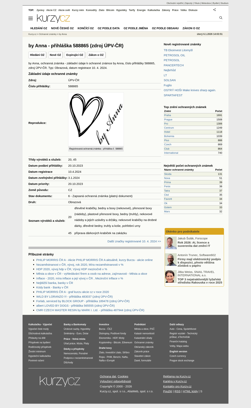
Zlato (102, 10)
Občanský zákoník (144, 347)
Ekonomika (105, 338)
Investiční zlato (113, 352)
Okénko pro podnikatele (182, 231)
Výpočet (47, 324)
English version (178, 351)
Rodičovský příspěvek (39, 347)
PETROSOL (172, 60)
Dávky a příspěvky (74, 349)
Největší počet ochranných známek (188, 165)
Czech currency (178, 356)
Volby (172, 346)
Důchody (68, 362)
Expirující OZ (74, 54)
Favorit (168, 198)
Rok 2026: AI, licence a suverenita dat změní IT (194, 244)
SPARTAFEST (173, 95)
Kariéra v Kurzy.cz (175, 381)
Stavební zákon (142, 356)
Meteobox (206, 3)
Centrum (169, 127)
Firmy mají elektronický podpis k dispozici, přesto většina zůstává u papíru (199, 262)
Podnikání (140, 324)
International (171, 152)
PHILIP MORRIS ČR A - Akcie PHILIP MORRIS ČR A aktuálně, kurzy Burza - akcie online (94, 260)
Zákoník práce (141, 351)
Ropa (102, 357)
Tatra (167, 190)
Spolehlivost (190, 329)
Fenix (167, 186)
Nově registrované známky (182, 44)
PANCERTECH (174, 65)
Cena (179, 329)
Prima (167, 182)
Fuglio (168, 85)
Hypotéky (121, 10)
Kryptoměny (105, 342)
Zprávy (40, 10)
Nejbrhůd (170, 70)
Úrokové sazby (71, 329)
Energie (141, 10)
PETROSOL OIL (174, 55)
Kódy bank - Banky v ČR (52, 287)
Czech (167, 144)
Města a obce (141, 329)
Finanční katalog (178, 341)
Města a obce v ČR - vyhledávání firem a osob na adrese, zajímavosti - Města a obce (91, 273)
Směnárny (69, 333)
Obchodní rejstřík (175, 3)
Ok (165, 203)
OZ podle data (109, 28)
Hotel (167, 131)
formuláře (146, 360)
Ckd (166, 194)
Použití (167, 391)
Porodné (83, 353)
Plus (166, 140)
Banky (67, 324)
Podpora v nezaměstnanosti (78, 358)
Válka (183, 10)
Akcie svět (64, 10)
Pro (166, 123)
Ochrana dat (108, 376)
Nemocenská (70, 353)
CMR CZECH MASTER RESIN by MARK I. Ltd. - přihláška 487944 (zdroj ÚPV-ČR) (90, 310)
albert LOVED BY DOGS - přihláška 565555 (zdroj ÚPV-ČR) (75, 305)
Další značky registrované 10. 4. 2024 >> (134, 241)
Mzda (79, 343)
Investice (104, 324)
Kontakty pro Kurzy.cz (177, 386)
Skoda (167, 174)
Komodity (91, 10)
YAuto (197, 3)
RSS (178, 391)
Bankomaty (79, 324)
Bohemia (169, 136)
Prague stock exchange (182, 360)
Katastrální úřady (143, 338)
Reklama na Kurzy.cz (177, 376)
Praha (167, 115)
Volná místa (78, 339)
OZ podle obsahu (165, 28)
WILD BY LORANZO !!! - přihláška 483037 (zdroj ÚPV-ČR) (74, 296)
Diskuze (193, 10)
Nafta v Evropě (107, 360)
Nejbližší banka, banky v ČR (54, 282)
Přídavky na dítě (36, 338)
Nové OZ (55, 54)
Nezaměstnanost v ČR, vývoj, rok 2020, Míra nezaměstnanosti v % (79, 264)
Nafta (125, 357)
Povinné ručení (36, 360)
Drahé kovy (105, 348)
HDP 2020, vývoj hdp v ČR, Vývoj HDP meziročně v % (71, 269)
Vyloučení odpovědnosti (115, 381)
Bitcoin (110, 10)
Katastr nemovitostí (144, 333)
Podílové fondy (118, 333)
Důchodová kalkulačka (40, 333)
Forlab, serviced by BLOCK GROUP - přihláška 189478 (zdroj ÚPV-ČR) (83, 301)
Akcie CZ (51, 10)
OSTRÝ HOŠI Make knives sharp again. (190, 90)
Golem (168, 207)
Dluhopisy (104, 333)
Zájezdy (188, 3)
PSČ (152, 329)
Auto (172, 329)
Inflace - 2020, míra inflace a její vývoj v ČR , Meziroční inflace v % (79, 278)
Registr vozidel (177, 333)
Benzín (117, 357)
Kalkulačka (154, 10)
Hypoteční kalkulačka (39, 356)
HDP (115, 338)
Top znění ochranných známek (185, 107)
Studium (224, 3)
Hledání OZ (37, 54)
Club (166, 148)
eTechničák (184, 337)
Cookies (123, 376)
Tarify (132, 10)
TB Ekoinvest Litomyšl (178, 50)
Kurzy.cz (32, 34)
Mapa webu (182, 346)
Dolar (85, 333)
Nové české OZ (62, 28)
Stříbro (125, 352)
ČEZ (109, 329)
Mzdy (122, 338)
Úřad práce (69, 343)
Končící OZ (86, 28)
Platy (86, 343)
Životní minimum (37, 351)
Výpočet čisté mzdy (38, 329)
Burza (102, 329)
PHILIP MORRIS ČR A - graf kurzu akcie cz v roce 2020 (72, 292)
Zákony (166, 10)
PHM (109, 357)
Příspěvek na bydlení (39, 342)
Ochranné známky (47, 34)
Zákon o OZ (96, 54)
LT (165, 75)
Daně (137, 360)
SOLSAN (170, 80)
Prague (168, 119)
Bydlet (216, 3)
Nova (167, 178)
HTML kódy (190, 391)
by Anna (63, 34)
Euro (78, 333)
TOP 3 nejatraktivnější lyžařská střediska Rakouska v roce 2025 (200, 280)
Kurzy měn (78, 10)
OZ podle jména (136, 28)
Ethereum (127, 342)
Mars (167, 211)
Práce (175, 10)
